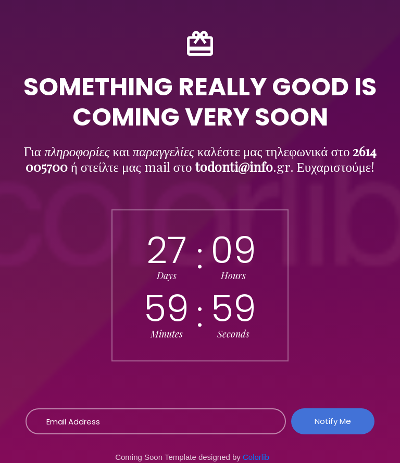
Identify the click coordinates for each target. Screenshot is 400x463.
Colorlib (256, 457)
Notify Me (333, 421)
